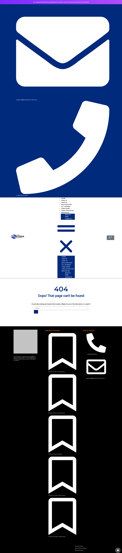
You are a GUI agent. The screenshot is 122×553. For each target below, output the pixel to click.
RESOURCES (65, 212)
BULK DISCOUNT (66, 204)
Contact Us (68, 219)
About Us (68, 214)
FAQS (66, 216)
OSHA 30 (64, 202)
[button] (66, 238)
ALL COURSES (65, 206)
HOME (63, 198)
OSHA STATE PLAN (67, 210)
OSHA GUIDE (65, 208)
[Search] (36, 312)
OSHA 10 (64, 200)
